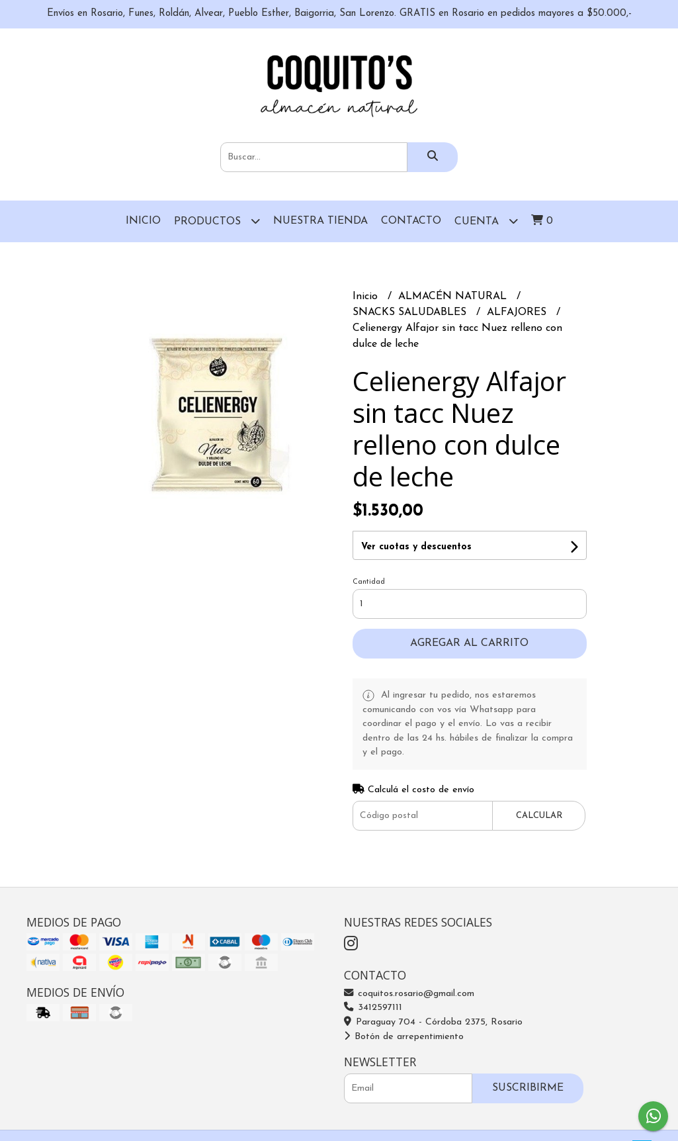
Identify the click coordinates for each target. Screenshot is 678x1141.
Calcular (539, 815)
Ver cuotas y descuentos (416, 547)
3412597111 (373, 1008)
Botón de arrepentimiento (404, 1037)
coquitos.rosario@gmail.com (409, 994)
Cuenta (486, 221)
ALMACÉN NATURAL (454, 296)
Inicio (143, 221)
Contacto (411, 221)
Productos (217, 221)
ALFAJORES (518, 312)
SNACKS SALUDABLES (411, 312)
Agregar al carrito (469, 643)
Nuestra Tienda (320, 221)
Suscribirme (528, 1088)
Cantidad (369, 582)
